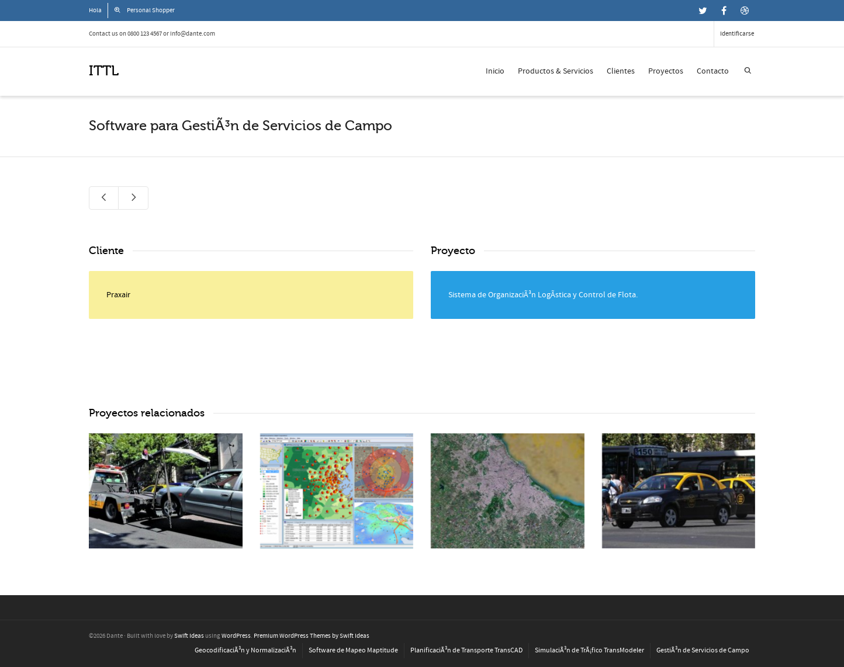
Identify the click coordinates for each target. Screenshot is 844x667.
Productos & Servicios (555, 71)
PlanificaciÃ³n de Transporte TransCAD (466, 650)
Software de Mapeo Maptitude (353, 650)
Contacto (713, 71)
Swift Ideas (189, 636)
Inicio (495, 71)
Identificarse (737, 34)
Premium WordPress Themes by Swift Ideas (311, 636)
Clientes (621, 71)
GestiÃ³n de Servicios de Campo (702, 650)
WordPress (236, 636)
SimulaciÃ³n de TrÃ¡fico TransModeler (589, 650)
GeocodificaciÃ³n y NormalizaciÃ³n (245, 650)
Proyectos (665, 71)
